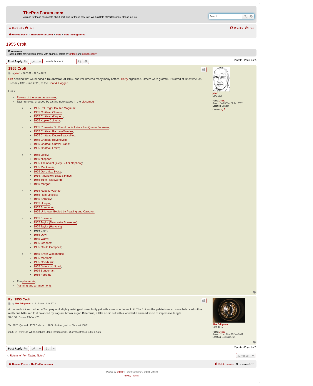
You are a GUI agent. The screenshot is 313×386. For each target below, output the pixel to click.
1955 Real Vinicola (45, 194)
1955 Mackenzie (44, 167)
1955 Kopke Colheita (47, 120)
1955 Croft (16, 44)
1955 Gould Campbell (47, 247)
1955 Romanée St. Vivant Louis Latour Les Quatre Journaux (71, 127)
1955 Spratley (42, 198)
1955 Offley (41, 154)
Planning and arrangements (34, 285)
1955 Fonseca (43, 218)
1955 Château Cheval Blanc (51, 144)
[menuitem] (29, 28)
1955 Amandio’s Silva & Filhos (53, 175)
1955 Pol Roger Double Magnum (54, 108)
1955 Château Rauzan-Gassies (53, 131)
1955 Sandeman (44, 270)
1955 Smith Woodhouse (49, 253)
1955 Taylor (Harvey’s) (48, 226)
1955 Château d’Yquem (48, 116)
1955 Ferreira (42, 274)
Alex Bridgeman (221, 324)
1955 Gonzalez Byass (47, 171)
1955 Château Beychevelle (50, 139)
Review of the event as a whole (36, 97)
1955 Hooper (42, 203)
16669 (222, 332)
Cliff (10, 79)
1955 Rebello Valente (47, 190)
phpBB (120, 372)
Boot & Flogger (58, 83)
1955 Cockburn (43, 262)
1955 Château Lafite (46, 148)
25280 (222, 100)
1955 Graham (42, 243)
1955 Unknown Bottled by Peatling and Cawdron (64, 211)
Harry (124, 79)
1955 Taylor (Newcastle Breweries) (55, 222)
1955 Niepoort (43, 159)
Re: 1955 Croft (19, 299)
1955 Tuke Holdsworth (48, 179)
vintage (73, 54)
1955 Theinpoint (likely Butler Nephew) (58, 163)
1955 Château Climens (48, 112)
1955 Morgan (42, 184)
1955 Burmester (44, 207)
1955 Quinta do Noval (47, 266)
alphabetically (89, 54)
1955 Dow (40, 234)
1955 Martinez (43, 258)
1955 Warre (41, 238)
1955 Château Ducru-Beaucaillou (54, 135)
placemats (88, 101)
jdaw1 (216, 93)
